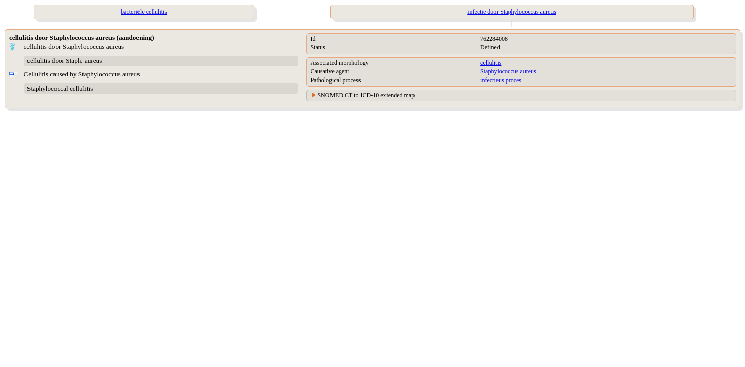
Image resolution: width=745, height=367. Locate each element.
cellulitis (490, 62)
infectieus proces (500, 80)
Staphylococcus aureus (508, 71)
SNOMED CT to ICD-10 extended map (366, 95)
